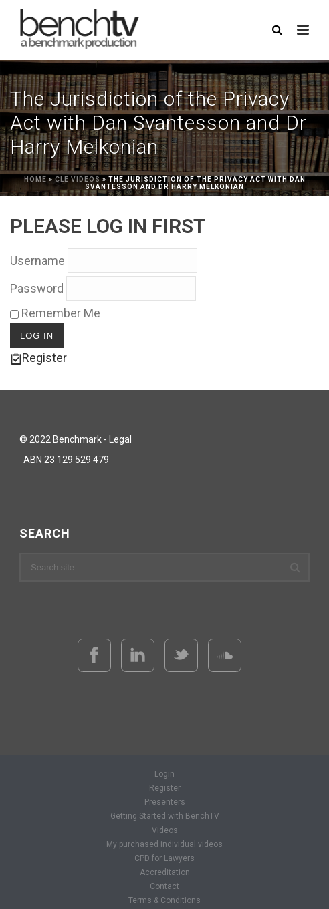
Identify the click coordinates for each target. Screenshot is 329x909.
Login (164, 774)
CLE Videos (77, 179)
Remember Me (55, 313)
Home (35, 179)
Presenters (164, 802)
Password (37, 288)
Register (38, 358)
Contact (164, 886)
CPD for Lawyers (164, 858)
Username (37, 261)
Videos (165, 830)
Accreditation (165, 872)
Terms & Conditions (164, 900)
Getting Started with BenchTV (164, 816)
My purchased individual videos (164, 844)
